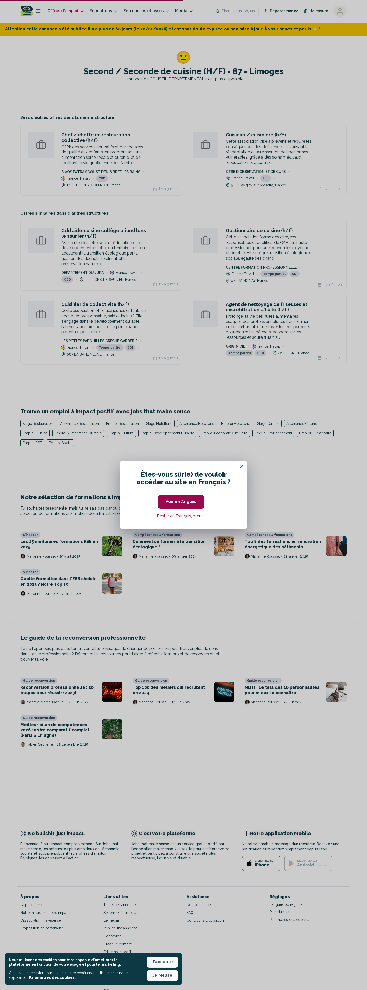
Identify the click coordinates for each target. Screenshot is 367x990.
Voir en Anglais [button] (181, 501)
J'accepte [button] (162, 961)
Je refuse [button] (162, 975)
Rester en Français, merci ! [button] (181, 516)
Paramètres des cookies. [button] (52, 977)
